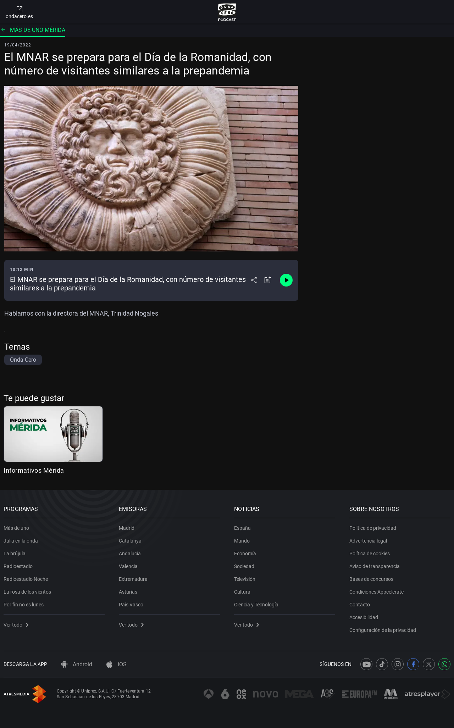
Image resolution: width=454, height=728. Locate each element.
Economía (245, 553)
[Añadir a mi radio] (267, 280)
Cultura (242, 592)
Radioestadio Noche (26, 579)
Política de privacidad (372, 528)
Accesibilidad (363, 617)
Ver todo (16, 625)
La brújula (15, 553)
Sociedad (244, 566)
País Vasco (131, 604)
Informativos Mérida (34, 470)
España (242, 528)
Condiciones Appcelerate (376, 592)
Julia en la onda (21, 541)
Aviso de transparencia (374, 566)
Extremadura (133, 579)
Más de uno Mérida (32, 30)
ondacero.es (19, 12)
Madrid (126, 528)
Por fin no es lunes (24, 604)
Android (76, 664)
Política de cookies (369, 553)
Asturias (128, 592)
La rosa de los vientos (27, 592)
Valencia (128, 566)
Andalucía (130, 553)
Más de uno (16, 528)
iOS (116, 664)
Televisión (244, 579)
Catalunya (130, 541)
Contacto (359, 604)
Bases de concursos (371, 579)
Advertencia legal (368, 541)
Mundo (242, 541)
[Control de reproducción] (286, 280)
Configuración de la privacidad (382, 630)
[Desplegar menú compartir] (254, 280)
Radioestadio (18, 566)
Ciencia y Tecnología (256, 604)
